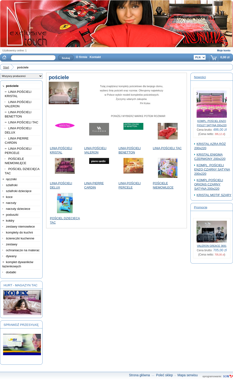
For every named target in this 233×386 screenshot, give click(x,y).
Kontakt (95, 57)
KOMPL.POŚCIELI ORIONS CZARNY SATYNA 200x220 (208, 184)
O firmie (81, 57)
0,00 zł (224, 57)
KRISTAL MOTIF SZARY (214, 195)
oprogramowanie (211, 376)
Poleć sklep (164, 375)
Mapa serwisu (187, 375)
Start (6, 67)
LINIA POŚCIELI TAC (167, 148)
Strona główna (139, 375)
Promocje (200, 207)
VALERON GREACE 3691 (212, 245)
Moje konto (223, 50)
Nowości (200, 77)
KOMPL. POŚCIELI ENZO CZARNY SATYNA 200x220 (212, 169)
